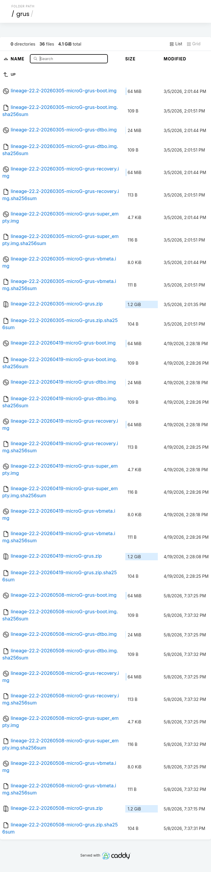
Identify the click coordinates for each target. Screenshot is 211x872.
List (175, 43)
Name (18, 58)
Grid (193, 43)
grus (22, 14)
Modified (175, 58)
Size (130, 58)
